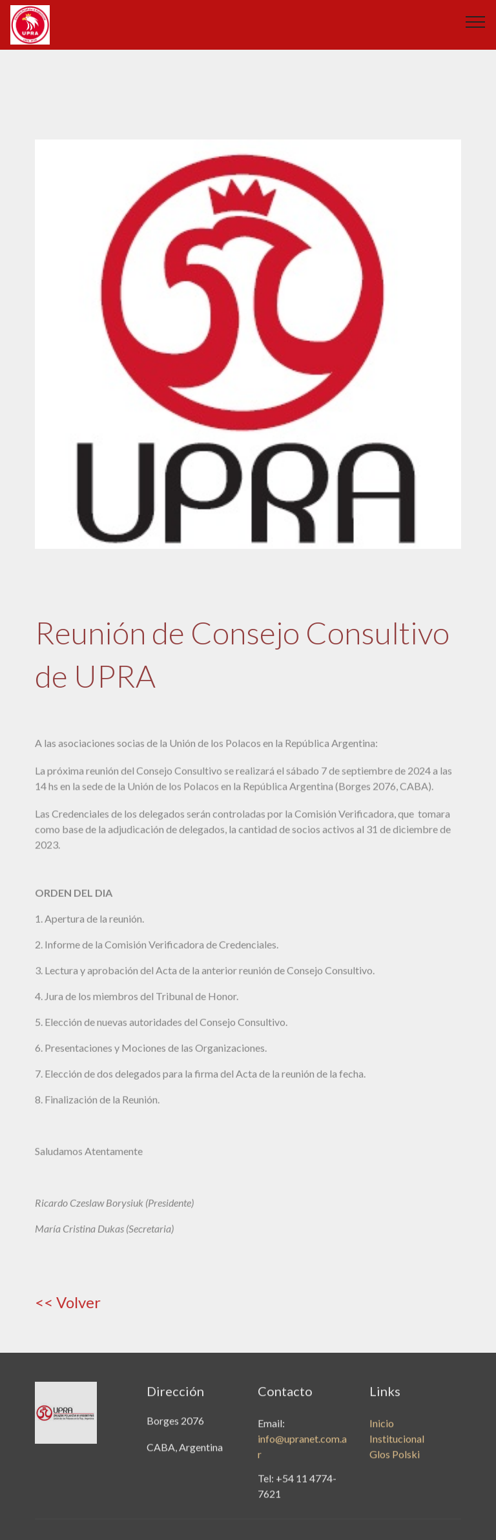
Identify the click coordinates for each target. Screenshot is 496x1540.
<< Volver (68, 1302)
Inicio (381, 1438)
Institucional (396, 1454)
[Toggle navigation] (476, 21)
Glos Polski (394, 1469)
